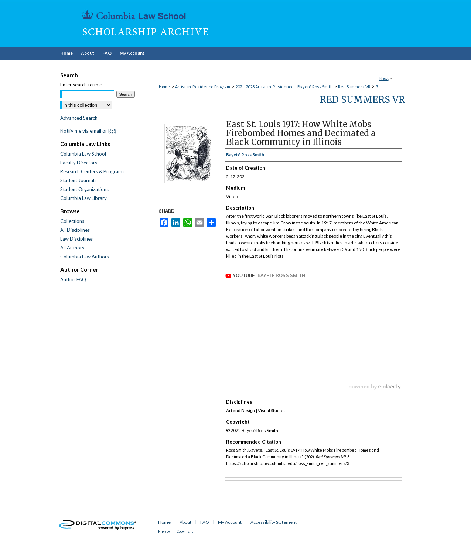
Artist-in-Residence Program (202, 86)
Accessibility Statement (273, 522)
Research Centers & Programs (92, 171)
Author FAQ (73, 279)
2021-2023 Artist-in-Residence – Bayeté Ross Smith (284, 86)
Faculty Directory (79, 163)
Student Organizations (84, 189)
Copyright (185, 531)
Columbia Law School (83, 154)
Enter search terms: (81, 85)
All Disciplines (75, 230)
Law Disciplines (76, 239)
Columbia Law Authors (84, 256)
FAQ (204, 522)
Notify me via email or (88, 131)
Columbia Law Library (83, 198)
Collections (72, 221)
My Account (230, 522)
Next (384, 78)
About (185, 522)
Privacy (164, 531)
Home (164, 86)
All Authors (72, 248)
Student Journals (78, 180)
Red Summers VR (354, 86)
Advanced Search (79, 118)
